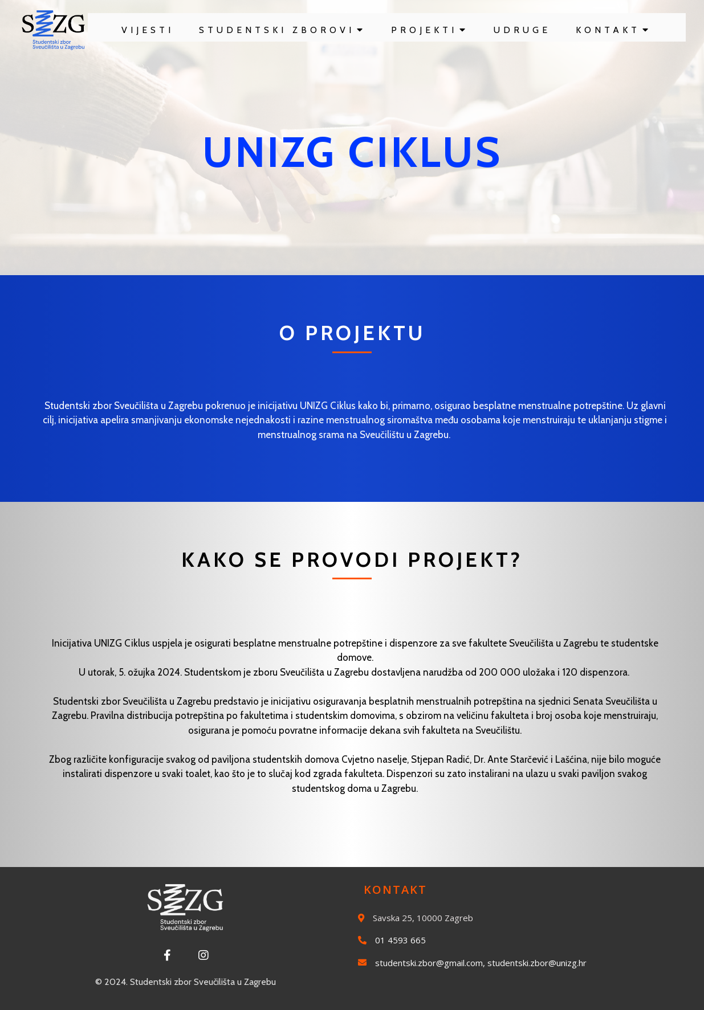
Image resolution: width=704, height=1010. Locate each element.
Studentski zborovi (282, 29)
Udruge (522, 29)
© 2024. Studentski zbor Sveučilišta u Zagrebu (185, 981)
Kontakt (614, 29)
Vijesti (147, 29)
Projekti (430, 29)
